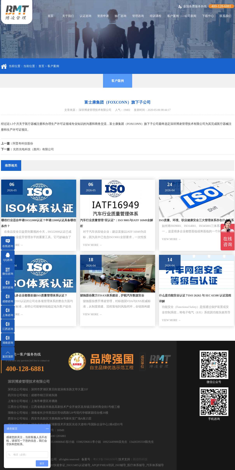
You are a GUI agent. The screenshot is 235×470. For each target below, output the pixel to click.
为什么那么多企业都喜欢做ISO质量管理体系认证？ (34, 295)
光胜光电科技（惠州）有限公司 (33, 149)
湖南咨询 (7, 342)
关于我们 (68, 15)
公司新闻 (190, 15)
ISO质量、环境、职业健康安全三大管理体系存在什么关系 (196, 220)
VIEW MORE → (92, 245)
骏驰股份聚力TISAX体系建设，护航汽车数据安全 (112, 295)
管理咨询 (138, 15)
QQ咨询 (7, 260)
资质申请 (103, 15)
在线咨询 (7, 246)
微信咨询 (7, 273)
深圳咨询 (7, 287)
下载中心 (208, 15)
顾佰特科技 (140, 459)
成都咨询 (7, 301)
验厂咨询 (120, 15)
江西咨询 (7, 329)
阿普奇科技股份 (23, 143)
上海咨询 (7, 315)
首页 (50, 15)
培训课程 (155, 15)
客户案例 (173, 15)
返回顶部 (7, 356)
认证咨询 (85, 15)
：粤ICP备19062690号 (104, 459)
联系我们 (225, 15)
